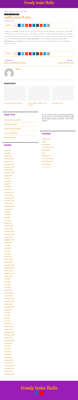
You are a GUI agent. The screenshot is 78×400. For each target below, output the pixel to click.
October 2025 (8, 170)
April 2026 (7, 153)
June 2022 (7, 282)
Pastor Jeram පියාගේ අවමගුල (13, 103)
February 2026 (8, 159)
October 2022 (8, 270)
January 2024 (8, 228)
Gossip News (12, 14)
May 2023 (7, 251)
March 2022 (8, 290)
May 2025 (7, 184)
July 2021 (7, 312)
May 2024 (7, 217)
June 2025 (7, 181)
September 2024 (9, 206)
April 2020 (7, 354)
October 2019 (8, 371)
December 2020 (9, 332)
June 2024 (7, 214)
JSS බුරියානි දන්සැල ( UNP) (12, 120)
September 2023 (9, 240)
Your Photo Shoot (47, 161)
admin (18, 69)
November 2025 (9, 167)
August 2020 (8, 343)
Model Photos (46, 150)
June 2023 (7, 248)
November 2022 (9, 268)
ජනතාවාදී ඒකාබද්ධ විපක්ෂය (12, 128)
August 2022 (8, 276)
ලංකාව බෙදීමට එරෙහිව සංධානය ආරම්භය (37, 104)
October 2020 (8, 337)
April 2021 (7, 321)
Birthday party (46, 139)
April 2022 (7, 287)
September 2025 (9, 173)
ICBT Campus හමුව (57, 103)
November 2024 (9, 200)
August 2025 (8, 175)
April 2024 (7, 220)
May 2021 (7, 318)
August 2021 (8, 310)
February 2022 (8, 293)
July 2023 (7, 245)
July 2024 (7, 212)
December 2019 (9, 365)
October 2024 (8, 203)
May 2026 (7, 150)
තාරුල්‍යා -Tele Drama (10, 133)
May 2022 (7, 284)
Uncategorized (46, 156)
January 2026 (8, 161)
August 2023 (8, 242)
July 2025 (7, 178)
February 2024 (8, 226)
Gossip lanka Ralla (39, 2)
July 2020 (7, 346)
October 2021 (8, 304)
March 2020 (8, 357)
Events (6, 14)
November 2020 (9, 335)
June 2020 (7, 349)
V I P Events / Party (47, 158)
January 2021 (8, 329)
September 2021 (9, 307)
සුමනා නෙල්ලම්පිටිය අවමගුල (15, 63)
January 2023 (8, 262)
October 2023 (8, 237)
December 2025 (9, 164)
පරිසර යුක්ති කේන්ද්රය (10, 124)
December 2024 (9, 198)
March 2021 (8, 324)
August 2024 (8, 209)
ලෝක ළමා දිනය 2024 (66, 63)
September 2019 (9, 374)
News (17, 14)
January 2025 (8, 195)
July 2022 (7, 279)
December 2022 (9, 265)
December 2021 (9, 298)
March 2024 (8, 223)
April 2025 (7, 186)
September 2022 (9, 273)
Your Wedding (46, 164)
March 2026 (8, 156)
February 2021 (8, 326)
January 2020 (8, 363)
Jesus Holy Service (48, 147)
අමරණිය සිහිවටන (47, 167)
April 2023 (7, 254)
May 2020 (7, 351)
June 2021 (7, 315)
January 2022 (8, 296)
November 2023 (9, 234)
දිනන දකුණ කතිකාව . (10, 137)
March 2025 (8, 189)
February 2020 (8, 360)
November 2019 (9, 368)
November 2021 (9, 301)
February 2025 (8, 192)
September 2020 (9, 340)
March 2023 (8, 256)
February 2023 (8, 259)
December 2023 (9, 231)
